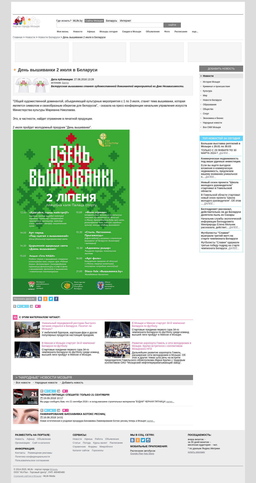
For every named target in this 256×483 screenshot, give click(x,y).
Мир (205, 95)
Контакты (20, 452)
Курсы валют (100, 442)
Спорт (206, 113)
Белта (65, 82)
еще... (195, 31)
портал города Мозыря (26, 25)
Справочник (79, 446)
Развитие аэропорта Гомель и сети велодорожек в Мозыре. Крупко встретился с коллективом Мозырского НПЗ (161, 346)
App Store (149, 453)
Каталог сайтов (81, 450)
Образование (209, 104)
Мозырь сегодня (109, 31)
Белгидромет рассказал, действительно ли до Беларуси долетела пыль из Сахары (221, 212)
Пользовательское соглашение (32, 460)
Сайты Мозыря (94, 20)
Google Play (136, 453)
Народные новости (212, 122)
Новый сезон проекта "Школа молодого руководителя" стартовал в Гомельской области (219, 186)
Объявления (152, 31)
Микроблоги (106, 446)
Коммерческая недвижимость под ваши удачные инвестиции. (221, 160)
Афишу (31, 439)
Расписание (181, 31)
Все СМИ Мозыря (212, 127)
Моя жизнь (63, 31)
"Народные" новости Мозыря (45, 377)
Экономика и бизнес (213, 118)
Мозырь (54, 469)
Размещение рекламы (40, 452)
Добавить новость (221, 68)
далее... (224, 153)
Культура (207, 91)
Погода (87, 442)
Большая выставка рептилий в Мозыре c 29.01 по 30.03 (220, 145)
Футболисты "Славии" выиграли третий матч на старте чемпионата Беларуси (219, 235)
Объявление (44, 439)
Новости (77, 31)
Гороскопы (97, 450)
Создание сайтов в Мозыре (27, 476)
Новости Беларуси (212, 100)
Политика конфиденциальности (32, 456)
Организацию (22, 442)
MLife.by (78, 20)
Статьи (76, 442)
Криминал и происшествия (216, 86)
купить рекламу (196, 452)
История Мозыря (211, 82)
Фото (167, 31)
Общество (208, 109)
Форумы (92, 446)
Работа (99, 439)
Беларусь (111, 20)
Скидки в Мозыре (131, 31)
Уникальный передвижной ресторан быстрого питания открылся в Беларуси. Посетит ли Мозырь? (69, 326)
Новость (19, 439)
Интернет (125, 20)
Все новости (23, 382)
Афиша (91, 31)
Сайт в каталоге (41, 442)
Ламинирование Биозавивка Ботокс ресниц (72, 414)
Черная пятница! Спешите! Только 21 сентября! (75, 394)
